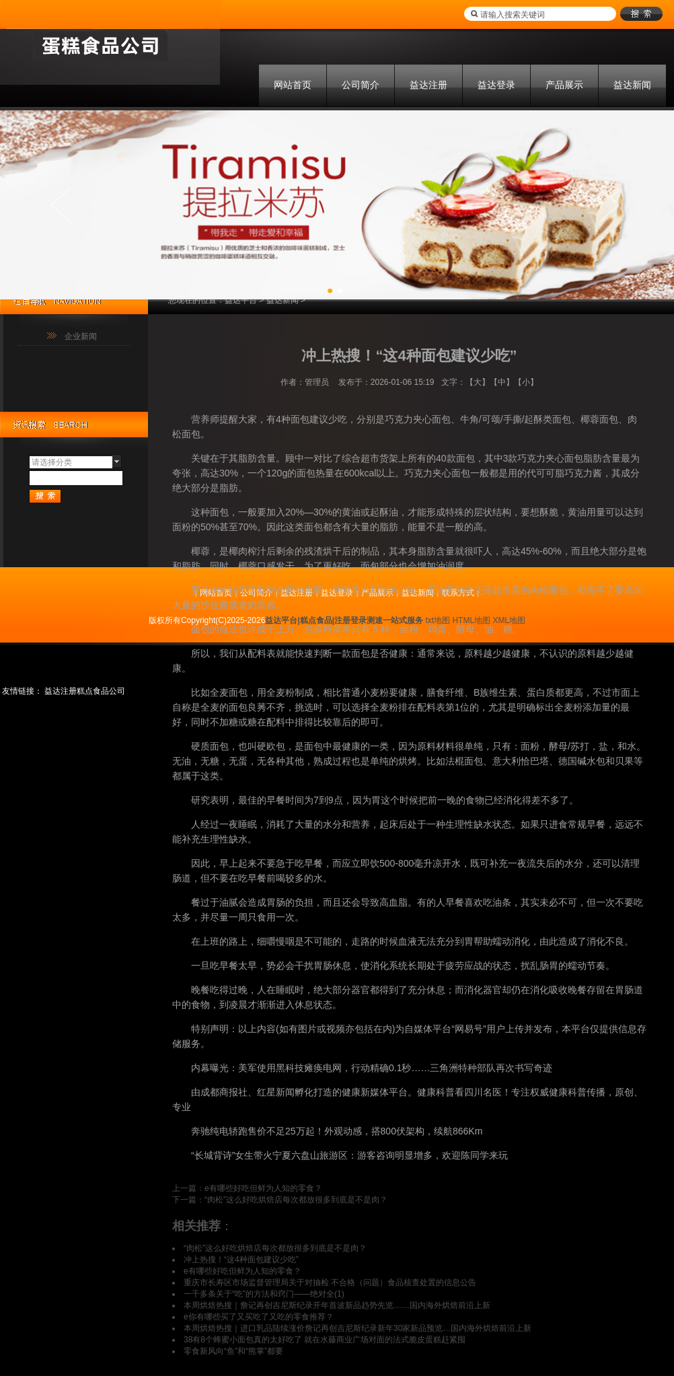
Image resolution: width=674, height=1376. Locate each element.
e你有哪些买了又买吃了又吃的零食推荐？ (259, 1316)
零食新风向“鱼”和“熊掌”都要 (233, 1351)
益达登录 (496, 84)
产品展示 (564, 84)
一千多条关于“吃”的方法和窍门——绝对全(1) (264, 1294)
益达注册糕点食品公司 (84, 691)
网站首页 (292, 84)
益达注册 (428, 84)
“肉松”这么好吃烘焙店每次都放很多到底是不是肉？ (295, 1199)
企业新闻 (81, 336)
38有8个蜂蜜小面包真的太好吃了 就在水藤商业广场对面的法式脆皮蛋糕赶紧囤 (324, 1339)
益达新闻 (632, 84)
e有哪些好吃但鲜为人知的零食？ (263, 1188)
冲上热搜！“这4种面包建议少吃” (241, 1259)
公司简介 (360, 84)
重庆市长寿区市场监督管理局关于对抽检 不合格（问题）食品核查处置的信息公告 (330, 1282)
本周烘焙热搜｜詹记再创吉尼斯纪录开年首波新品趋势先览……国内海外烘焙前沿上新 (337, 1305)
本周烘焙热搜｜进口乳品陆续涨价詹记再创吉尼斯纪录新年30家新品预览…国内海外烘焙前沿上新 (357, 1328)
